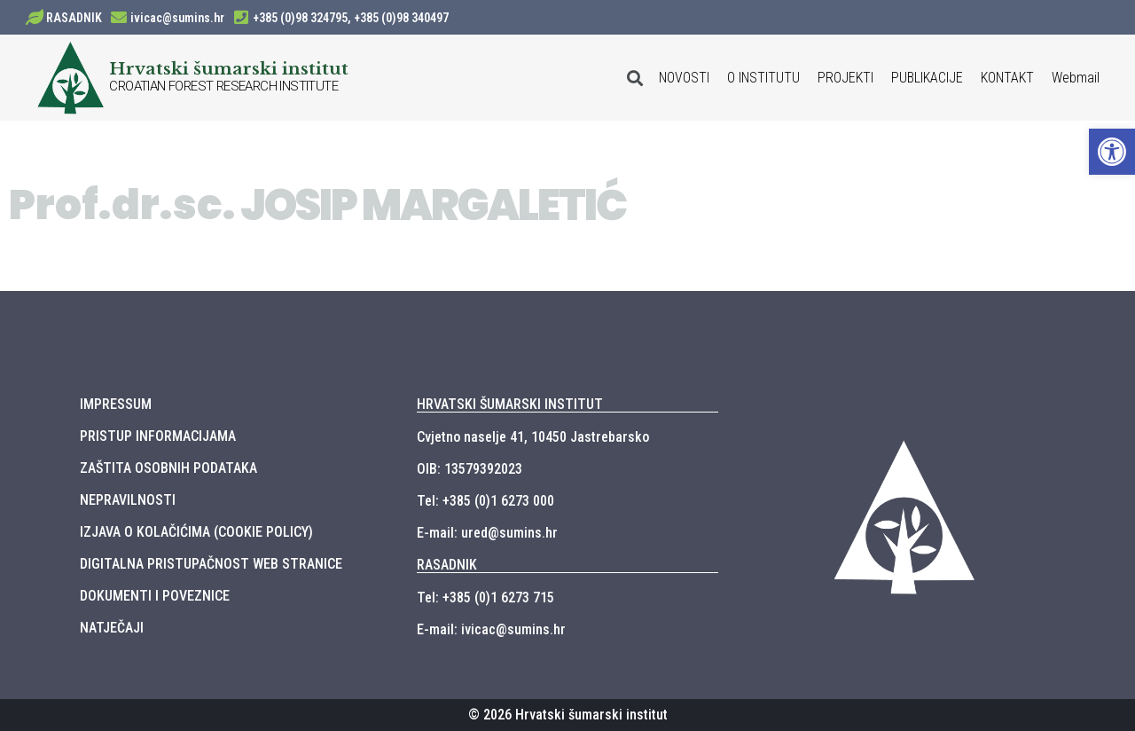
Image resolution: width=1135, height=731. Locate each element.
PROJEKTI (845, 77)
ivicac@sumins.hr (177, 18)
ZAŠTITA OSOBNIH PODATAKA (168, 468)
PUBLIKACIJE (927, 77)
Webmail (1076, 77)
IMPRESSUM (116, 404)
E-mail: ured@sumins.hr (487, 532)
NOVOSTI (684, 77)
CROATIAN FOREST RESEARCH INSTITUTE (223, 86)
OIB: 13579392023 (469, 468)
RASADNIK (74, 18)
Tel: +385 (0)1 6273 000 (485, 500)
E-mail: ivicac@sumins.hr (491, 629)
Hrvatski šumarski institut (228, 68)
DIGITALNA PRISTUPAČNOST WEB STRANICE (211, 563)
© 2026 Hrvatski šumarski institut (568, 714)
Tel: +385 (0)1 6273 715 (485, 597)
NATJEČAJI (112, 627)
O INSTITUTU (763, 77)
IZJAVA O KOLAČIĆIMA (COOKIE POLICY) (196, 531)
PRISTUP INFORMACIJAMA (158, 436)
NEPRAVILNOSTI (128, 499)
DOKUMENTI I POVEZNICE (155, 595)
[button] (1112, 152)
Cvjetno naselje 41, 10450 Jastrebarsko (533, 436)
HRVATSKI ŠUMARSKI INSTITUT (510, 404)
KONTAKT (1007, 77)
